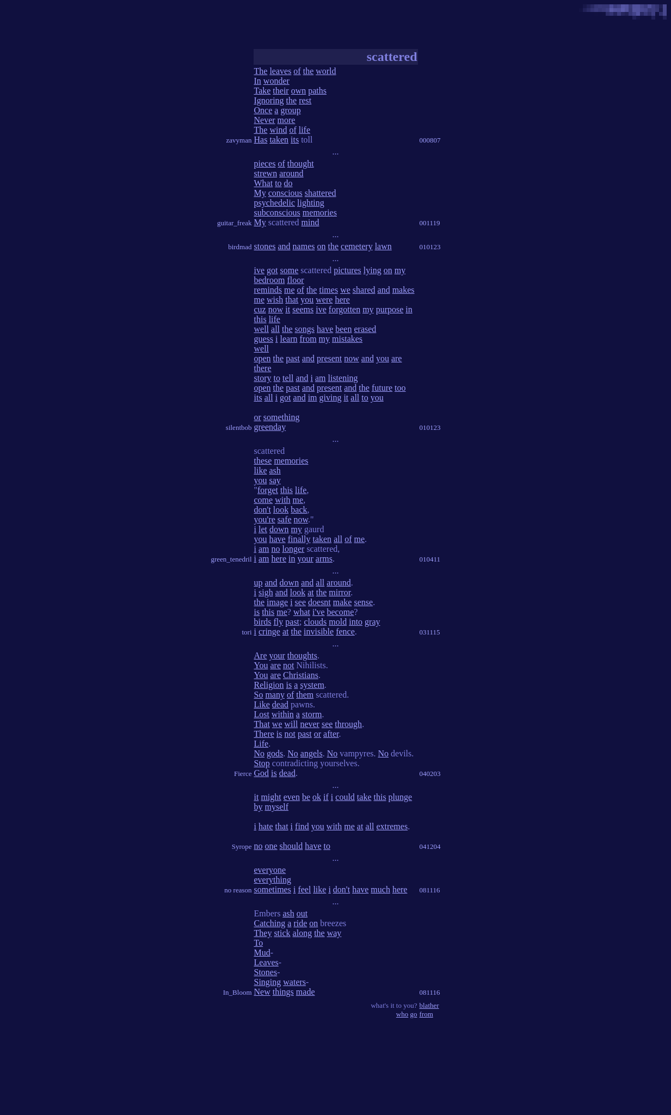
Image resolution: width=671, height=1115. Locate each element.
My (260, 193)
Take (262, 90)
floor (295, 280)
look (280, 509)
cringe (269, 631)
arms (324, 558)
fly (279, 621)
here (342, 299)
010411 (430, 559)
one (271, 846)
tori (246, 632)
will (291, 724)
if (326, 797)
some (289, 270)
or (257, 417)
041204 (430, 846)
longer (293, 548)
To (258, 942)
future (382, 387)
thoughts (302, 655)
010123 (430, 247)
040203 (430, 773)
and (284, 246)
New (262, 991)
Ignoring (269, 100)
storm (312, 714)
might (271, 797)
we (345, 289)
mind (310, 222)
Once (263, 110)
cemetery (357, 246)
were (324, 299)
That (262, 724)
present (329, 358)
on (321, 246)
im (312, 397)
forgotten (344, 309)
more (287, 120)
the (308, 71)
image (277, 602)
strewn (266, 173)
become (340, 612)
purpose (390, 309)
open (262, 358)
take (364, 797)
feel (304, 889)
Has (261, 139)
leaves (280, 71)
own (298, 90)
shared (364, 289)
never (309, 724)
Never (264, 120)
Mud (262, 952)
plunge (401, 797)
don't (262, 509)
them (304, 694)
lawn (383, 246)
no (276, 548)
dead (280, 704)
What (263, 183)
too (400, 387)
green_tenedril (231, 559)
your (305, 558)
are (396, 358)
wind (278, 129)
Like (262, 704)
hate (265, 826)
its (295, 139)
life (304, 129)
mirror (339, 592)
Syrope (242, 846)
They (263, 933)
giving (330, 397)
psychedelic (275, 202)
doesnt (319, 602)
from (308, 338)
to (278, 183)
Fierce (242, 773)
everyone (270, 869)
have (325, 329)
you (306, 299)
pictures (347, 270)
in (408, 309)
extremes (392, 826)
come (263, 499)
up (258, 582)
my (400, 270)
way (334, 933)
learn (289, 338)
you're (264, 519)
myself (277, 806)
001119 (430, 223)
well (261, 329)
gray (372, 621)
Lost (261, 714)
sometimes (272, 889)
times (328, 289)
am (320, 378)
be (306, 797)
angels (311, 753)
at (310, 592)
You (261, 665)
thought (300, 163)
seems (302, 309)
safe (285, 519)
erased (365, 329)
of (296, 71)
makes (403, 289)
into (355, 621)
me (289, 289)
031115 (430, 632)
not (288, 665)
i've (318, 612)
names (304, 246)
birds (263, 621)
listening (343, 378)
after (330, 733)
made (305, 991)
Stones (266, 972)
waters (294, 982)
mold (338, 621)
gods (275, 753)
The (261, 71)
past (293, 358)
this (260, 319)
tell (287, 378)
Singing (267, 982)
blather (429, 1005)
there (263, 368)
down (279, 529)
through (348, 724)
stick (282, 933)
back (299, 509)
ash (275, 470)
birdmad (239, 247)
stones (265, 246)
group (290, 110)
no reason (237, 890)
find (302, 826)
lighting (310, 202)
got (272, 270)
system (312, 684)
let (262, 529)
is (257, 612)
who (402, 1014)
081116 (430, 890)
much (380, 889)
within (283, 714)
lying (372, 270)
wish (275, 299)
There (264, 733)
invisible (319, 631)
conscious (285, 193)
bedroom (269, 280)
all (275, 329)
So (258, 694)
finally (299, 539)
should (291, 846)
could (345, 797)
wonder (276, 80)
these (263, 460)
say (275, 480)
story (263, 378)
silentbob (239, 427)
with (282, 499)
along (302, 933)
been (343, 329)
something (281, 417)
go (413, 1014)
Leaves (266, 962)
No (259, 753)
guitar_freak (234, 223)
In (257, 80)
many (275, 694)
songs (305, 329)
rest (305, 100)
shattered (320, 193)
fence (345, 631)
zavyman (239, 140)
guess (264, 338)
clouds (315, 621)
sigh (265, 592)
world (326, 71)
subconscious (277, 212)
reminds (268, 289)
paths (317, 90)
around (291, 173)
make (342, 602)
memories (320, 212)
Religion (269, 684)
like (260, 470)
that (291, 299)
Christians (300, 675)
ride (300, 923)
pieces (265, 163)
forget (267, 490)
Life (261, 743)
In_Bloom (237, 992)
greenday (270, 427)
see (300, 602)
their (280, 90)
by (258, 806)
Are (260, 655)
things (283, 991)
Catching (270, 923)
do (288, 183)
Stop (262, 763)
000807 (430, 140)
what (301, 612)
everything (272, 879)
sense (363, 602)
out (302, 913)
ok (316, 797)
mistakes (347, 338)
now (276, 309)
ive (259, 270)
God (261, 773)
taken (278, 139)
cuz (260, 309)
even (292, 797)
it (287, 309)
